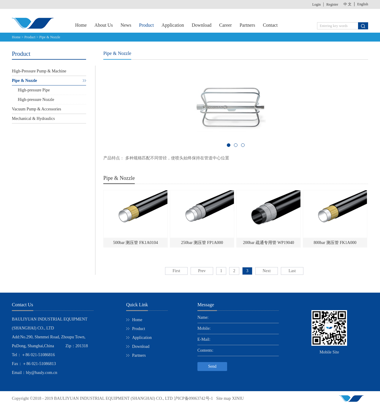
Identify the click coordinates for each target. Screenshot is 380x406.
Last (292, 271)
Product (29, 37)
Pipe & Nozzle (49, 37)
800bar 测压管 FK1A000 (335, 242)
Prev (202, 271)
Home (81, 25)
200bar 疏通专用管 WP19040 (268, 242)
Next (266, 271)
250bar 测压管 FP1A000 (202, 242)
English (362, 4)
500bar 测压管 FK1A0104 (135, 242)
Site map (222, 398)
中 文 (347, 4)
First (176, 271)
